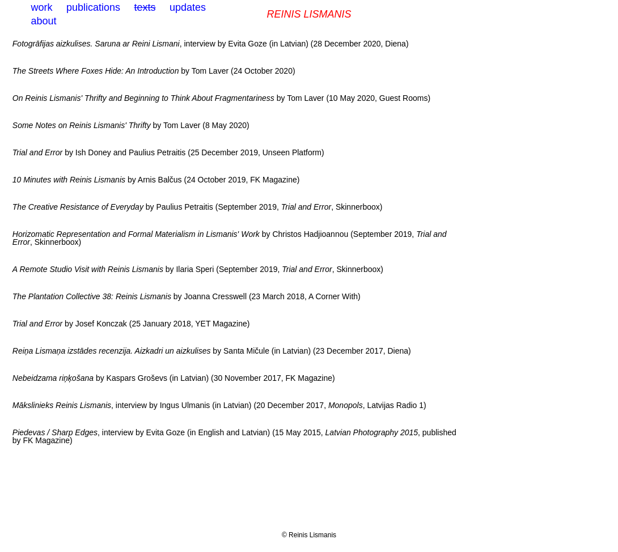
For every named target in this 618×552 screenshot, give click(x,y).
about (44, 21)
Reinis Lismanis (308, 14)
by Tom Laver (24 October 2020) (153, 70)
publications (93, 7)
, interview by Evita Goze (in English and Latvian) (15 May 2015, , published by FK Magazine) (234, 436)
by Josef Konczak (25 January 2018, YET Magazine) (131, 323)
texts (144, 7)
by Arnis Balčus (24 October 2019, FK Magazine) (156, 179)
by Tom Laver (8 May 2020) (130, 125)
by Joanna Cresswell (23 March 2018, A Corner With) (186, 296)
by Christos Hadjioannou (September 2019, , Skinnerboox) (229, 238)
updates (188, 7)
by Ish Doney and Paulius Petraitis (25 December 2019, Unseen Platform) (168, 152)
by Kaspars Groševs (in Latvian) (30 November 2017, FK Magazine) (173, 378)
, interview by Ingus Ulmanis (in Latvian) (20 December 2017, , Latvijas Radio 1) (219, 405)
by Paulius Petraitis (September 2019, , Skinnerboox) (197, 206)
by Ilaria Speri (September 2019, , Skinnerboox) (197, 269)
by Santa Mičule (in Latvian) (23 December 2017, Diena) (211, 350)
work (42, 7)
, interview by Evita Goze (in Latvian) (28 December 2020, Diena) (210, 43)
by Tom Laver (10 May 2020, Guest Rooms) (221, 98)
